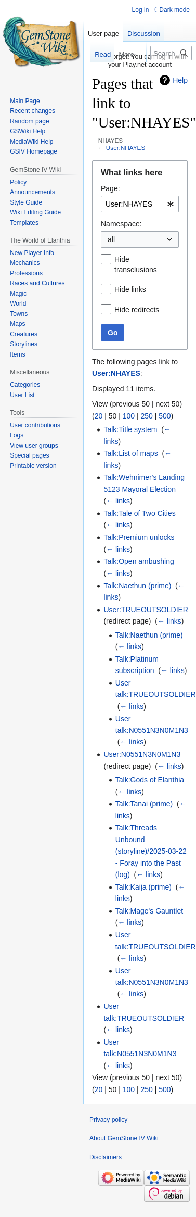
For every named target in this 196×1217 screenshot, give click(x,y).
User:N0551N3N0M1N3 (141, 754)
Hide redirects (136, 310)
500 (165, 416)
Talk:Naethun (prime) (137, 585)
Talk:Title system (130, 429)
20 (99, 416)
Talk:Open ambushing (138, 561)
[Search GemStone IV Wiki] (171, 53)
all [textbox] (111, 239)
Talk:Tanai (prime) (144, 804)
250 (146, 416)
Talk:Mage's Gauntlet (149, 911)
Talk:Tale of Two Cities (139, 513)
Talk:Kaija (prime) (143, 887)
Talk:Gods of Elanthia (149, 780)
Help (180, 80)
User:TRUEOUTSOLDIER (145, 609)
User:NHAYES (126, 147)
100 (129, 416)
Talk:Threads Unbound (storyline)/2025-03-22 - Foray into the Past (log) (151, 851)
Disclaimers (105, 1157)
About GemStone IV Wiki (124, 1138)
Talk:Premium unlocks (138, 537)
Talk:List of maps (130, 453)
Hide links (130, 289)
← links (118, 501)
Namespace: (121, 224)
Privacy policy (108, 1119)
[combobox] (140, 204)
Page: (110, 188)
